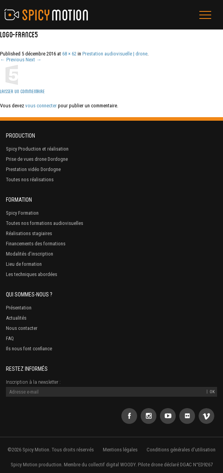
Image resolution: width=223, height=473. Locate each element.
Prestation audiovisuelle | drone (114, 54)
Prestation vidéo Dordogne (33, 169)
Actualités (16, 318)
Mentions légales (120, 450)
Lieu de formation (24, 264)
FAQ (10, 338)
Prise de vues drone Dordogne (37, 159)
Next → (33, 60)
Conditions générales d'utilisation (181, 450)
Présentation (19, 308)
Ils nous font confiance (29, 349)
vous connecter (41, 106)
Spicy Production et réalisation (37, 149)
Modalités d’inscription (29, 254)
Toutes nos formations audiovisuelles (44, 223)
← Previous (12, 60)
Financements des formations (35, 244)
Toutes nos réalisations (30, 179)
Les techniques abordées (31, 274)
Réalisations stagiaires (29, 233)
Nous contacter (21, 328)
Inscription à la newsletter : (33, 382)
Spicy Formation (22, 213)
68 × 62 (69, 54)
